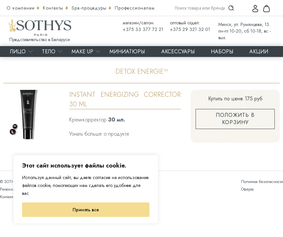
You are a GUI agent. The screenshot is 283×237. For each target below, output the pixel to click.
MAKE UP (82, 51)
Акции (258, 51)
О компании (21, 8)
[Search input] (200, 8)
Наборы (222, 51)
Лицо (18, 51)
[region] (85, 189)
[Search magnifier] (231, 8)
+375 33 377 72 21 (143, 29)
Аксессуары (178, 51)
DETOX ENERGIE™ (141, 71)
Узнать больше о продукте (99, 134)
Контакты (54, 8)
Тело (48, 51)
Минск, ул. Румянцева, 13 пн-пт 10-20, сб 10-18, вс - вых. (244, 31)
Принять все (86, 209)
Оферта (247, 189)
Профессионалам (135, 8)
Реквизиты (9, 189)
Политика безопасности (262, 182)
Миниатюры (127, 51)
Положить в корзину (235, 118)
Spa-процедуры (90, 8)
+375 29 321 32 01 (190, 29)
